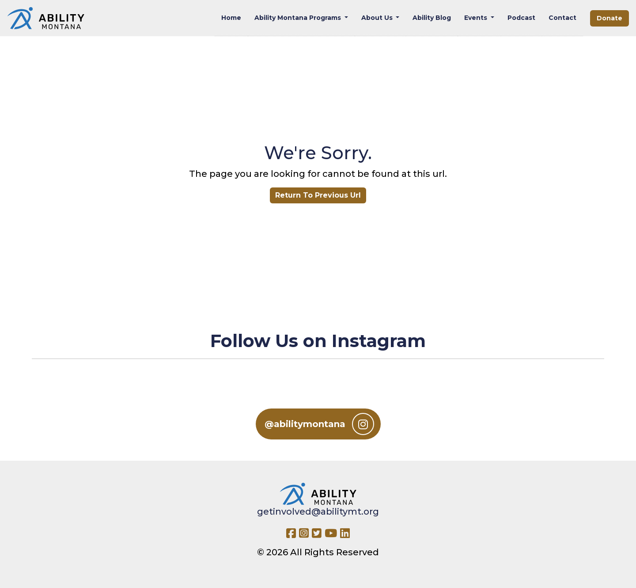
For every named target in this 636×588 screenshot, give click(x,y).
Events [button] (476, 18)
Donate (609, 18)
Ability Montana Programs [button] (298, 18)
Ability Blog (432, 18)
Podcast (521, 18)
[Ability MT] (45, 18)
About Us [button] (377, 18)
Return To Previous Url (318, 195)
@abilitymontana (319, 424)
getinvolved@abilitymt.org (318, 511)
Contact (562, 18)
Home (231, 18)
